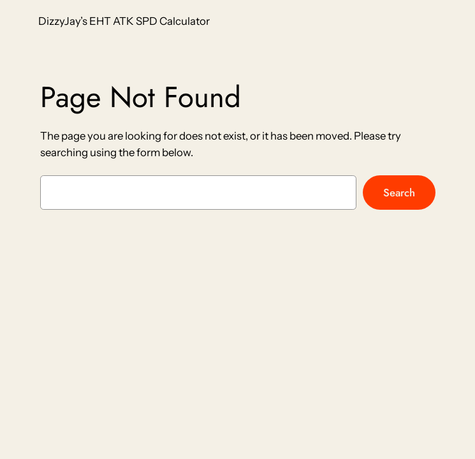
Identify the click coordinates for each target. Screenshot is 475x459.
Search (399, 192)
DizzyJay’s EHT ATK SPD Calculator (124, 21)
